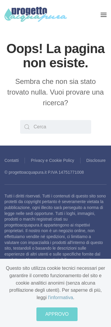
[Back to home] (35, 15)
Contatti (11, 160)
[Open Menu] (104, 15)
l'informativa (60, 297)
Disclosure (96, 160)
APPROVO (57, 314)
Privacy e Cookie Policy (52, 160)
